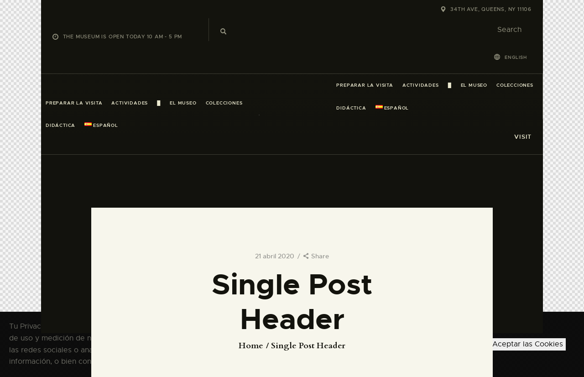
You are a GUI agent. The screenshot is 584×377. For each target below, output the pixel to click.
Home (251, 345)
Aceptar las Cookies (527, 344)
